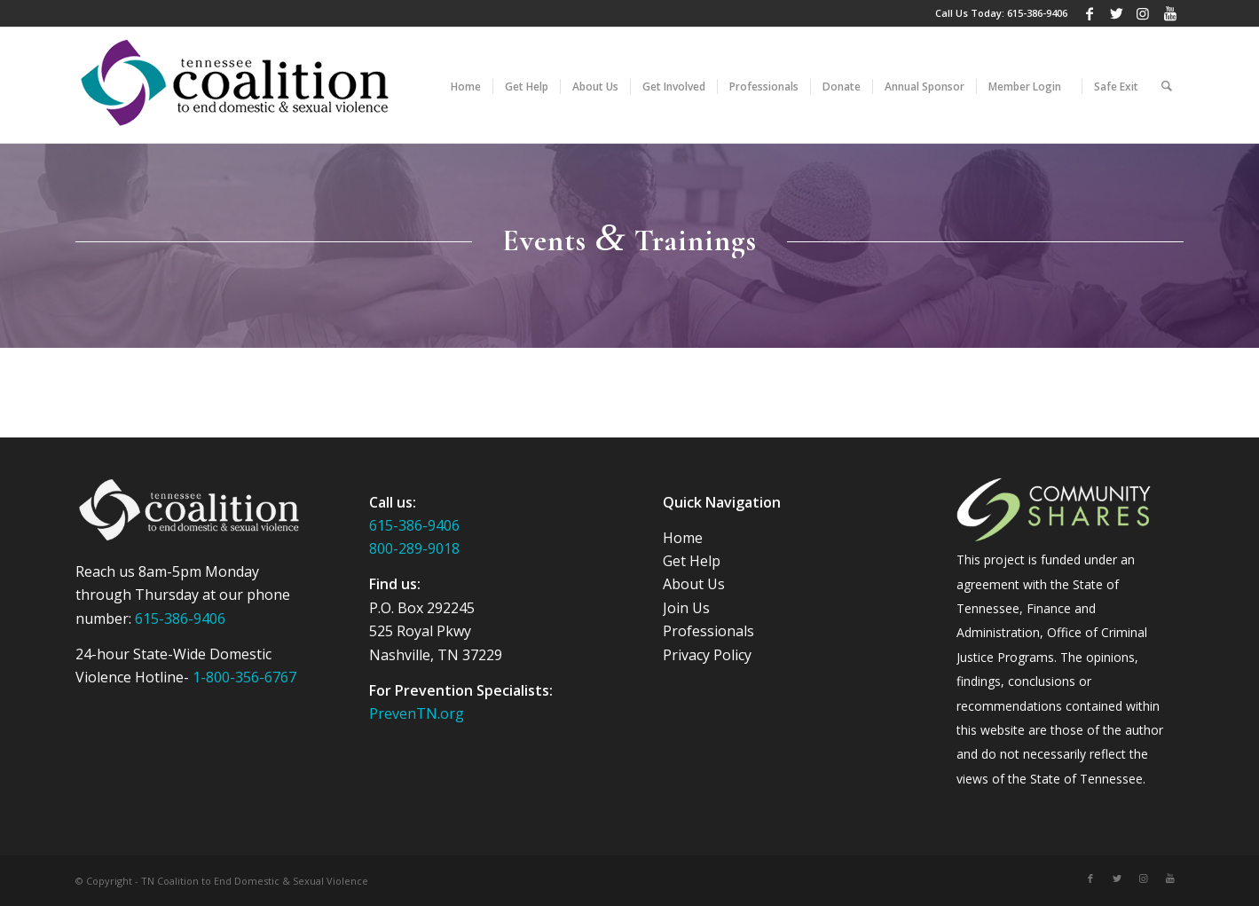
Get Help (691, 561)
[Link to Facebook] (1090, 13)
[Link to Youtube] (1170, 13)
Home (683, 538)
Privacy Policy (707, 655)
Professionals (708, 631)
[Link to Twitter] (1116, 13)
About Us (694, 584)
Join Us (686, 608)
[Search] (1167, 85)
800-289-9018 (414, 548)
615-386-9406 (1037, 13)
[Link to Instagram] (1143, 13)
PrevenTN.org (416, 713)
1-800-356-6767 (244, 677)
